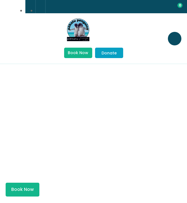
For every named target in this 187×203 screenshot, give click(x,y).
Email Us (40, 6)
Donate (109, 53)
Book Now (78, 53)
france (7, 7)
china (17, 7)
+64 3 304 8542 (30, 6)
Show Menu (11, 38)
